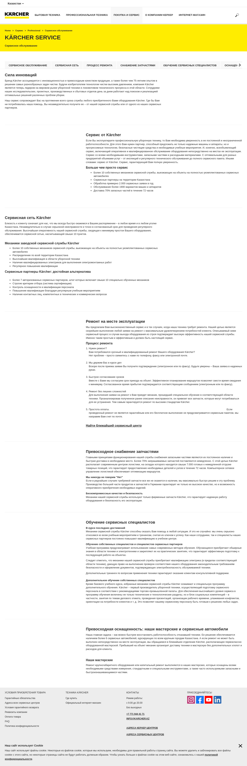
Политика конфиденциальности (22, 726)
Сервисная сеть (67, 65)
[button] (239, 65)
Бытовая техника (47, 15)
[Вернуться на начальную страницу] (18, 15)
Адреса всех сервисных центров (22, 702)
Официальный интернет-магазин (83, 702)
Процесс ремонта (100, 65)
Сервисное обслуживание (28, 65)
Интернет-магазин (192, 15)
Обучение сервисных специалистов (190, 65)
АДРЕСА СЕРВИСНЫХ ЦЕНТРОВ (145, 734)
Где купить (71, 698)
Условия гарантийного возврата (22, 707)
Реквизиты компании (16, 712)
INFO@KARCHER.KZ (138, 718)
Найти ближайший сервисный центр (114, 425)
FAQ (7, 721)
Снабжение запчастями (137, 65)
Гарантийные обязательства (20, 698)
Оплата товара (13, 716)
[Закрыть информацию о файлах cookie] (240, 745)
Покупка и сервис (127, 15)
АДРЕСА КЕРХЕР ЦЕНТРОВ (142, 728)
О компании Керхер (159, 15)
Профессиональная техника (87, 15)
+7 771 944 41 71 (135, 714)
